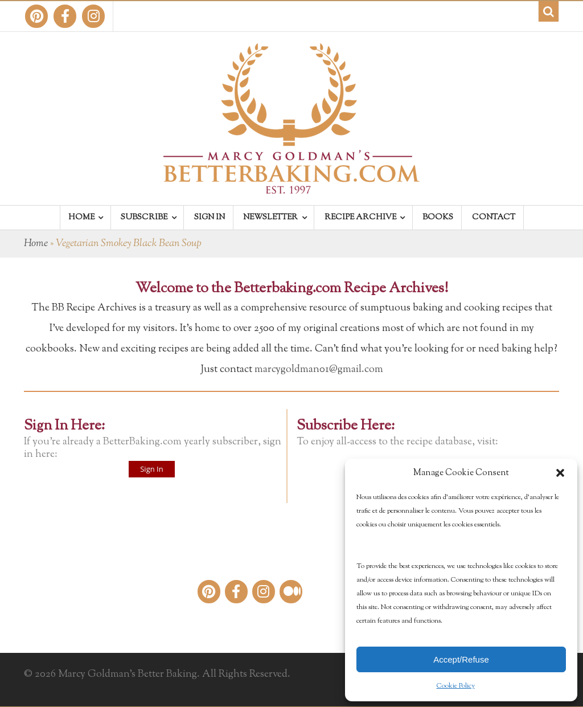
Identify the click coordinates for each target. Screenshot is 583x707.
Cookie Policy (456, 686)
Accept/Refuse (461, 659)
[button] (560, 473)
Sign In (151, 469)
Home (36, 243)
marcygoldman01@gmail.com (318, 369)
